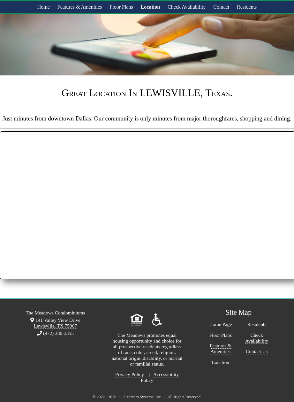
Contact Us (257, 351)
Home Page (220, 324)
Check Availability (187, 7)
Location (150, 7)
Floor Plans (121, 7)
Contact (221, 7)
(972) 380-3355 (55, 333)
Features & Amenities (79, 7)
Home (43, 7)
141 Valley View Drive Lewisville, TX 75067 (55, 323)
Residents (247, 7)
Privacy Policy (129, 374)
